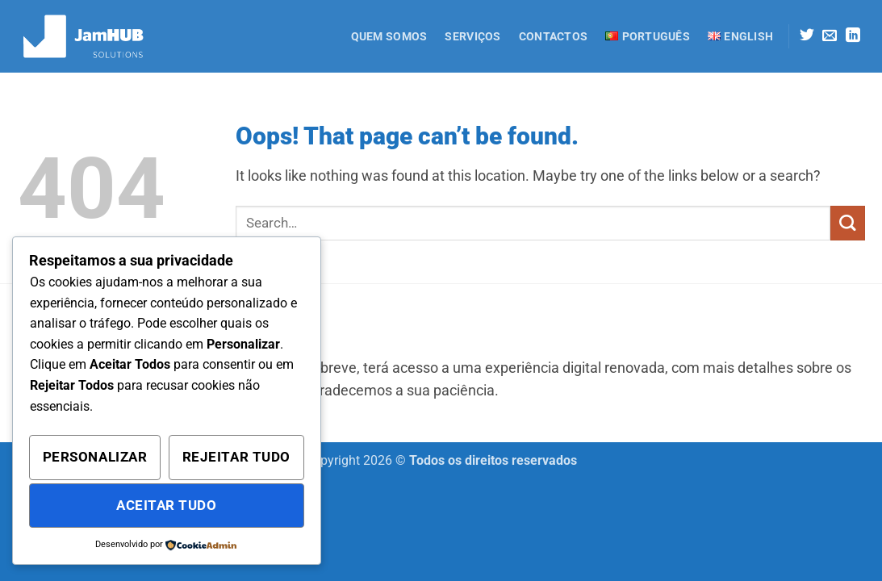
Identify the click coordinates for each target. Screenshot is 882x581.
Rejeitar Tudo (236, 457)
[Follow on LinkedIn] (853, 36)
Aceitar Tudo (166, 505)
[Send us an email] (829, 36)
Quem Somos (389, 36)
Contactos (553, 36)
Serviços (472, 36)
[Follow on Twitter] (807, 36)
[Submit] (847, 223)
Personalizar (95, 457)
